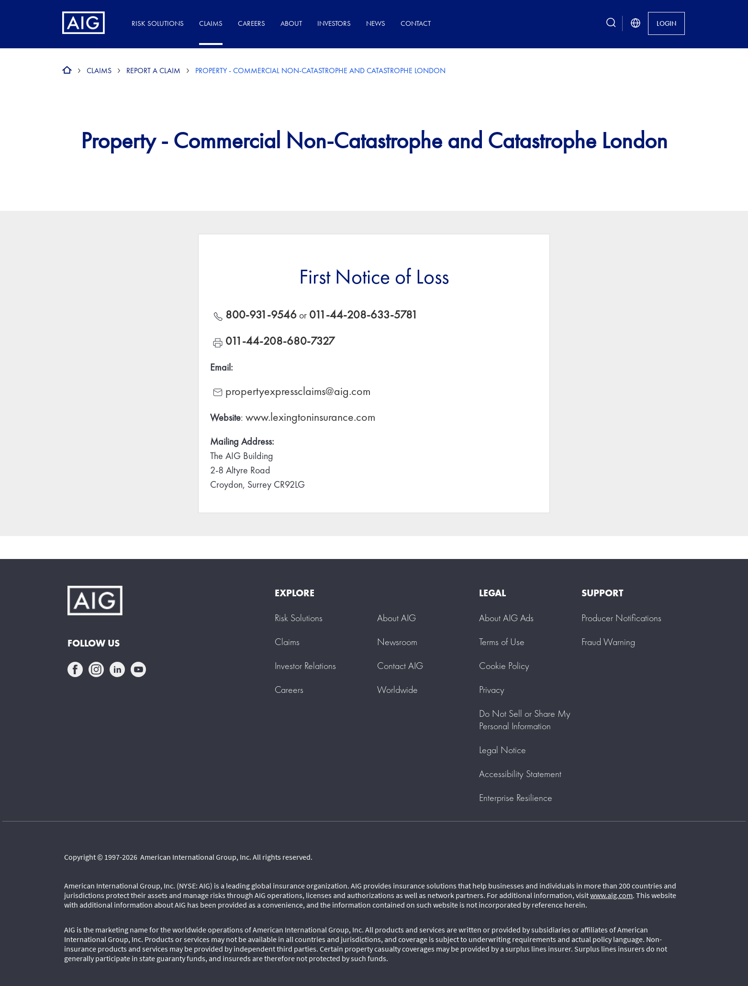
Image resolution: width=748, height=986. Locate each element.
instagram (96, 669)
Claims (211, 23)
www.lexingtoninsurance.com (310, 416)
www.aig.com (611, 895)
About (291, 23)
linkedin (117, 669)
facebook (75, 669)
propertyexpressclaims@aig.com (297, 390)
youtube (138, 669)
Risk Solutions (158, 23)
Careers (251, 23)
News (375, 23)
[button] (524, 719)
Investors (334, 23)
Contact (416, 23)
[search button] (611, 23)
